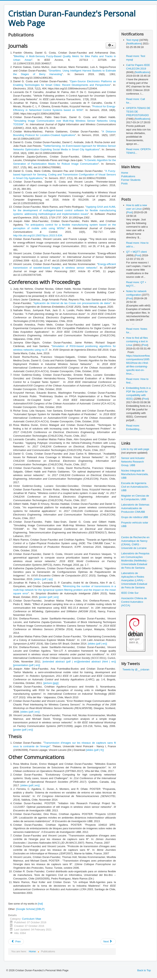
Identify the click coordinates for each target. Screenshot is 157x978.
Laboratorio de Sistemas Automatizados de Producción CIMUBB (135, 508)
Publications (128, 176)
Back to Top (144, 970)
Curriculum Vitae (31, 918)
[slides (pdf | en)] (97, 643)
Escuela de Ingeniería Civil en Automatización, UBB (135, 487)
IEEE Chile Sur (130, 592)
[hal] (40, 903)
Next (107, 941)
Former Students (131, 179)
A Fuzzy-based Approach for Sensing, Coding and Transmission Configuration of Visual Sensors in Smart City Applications (64, 174)
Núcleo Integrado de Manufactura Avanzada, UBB (134, 474)
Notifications (134, 43)
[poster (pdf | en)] (49, 597)
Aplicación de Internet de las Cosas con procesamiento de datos (72, 303)
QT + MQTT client (136, 251)
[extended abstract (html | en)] (97, 661)
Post (129, 212)
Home (124, 172)
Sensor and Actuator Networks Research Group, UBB (133, 462)
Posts (124, 183)
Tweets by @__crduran (135, 669)
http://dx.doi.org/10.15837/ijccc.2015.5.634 (37, 235)
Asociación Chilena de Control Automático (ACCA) (134, 602)
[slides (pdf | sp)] (43, 579)
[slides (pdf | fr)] (95, 749)
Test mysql (132, 39)
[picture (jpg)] (51, 683)
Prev (16, 941)
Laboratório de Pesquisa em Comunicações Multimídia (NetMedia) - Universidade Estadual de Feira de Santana (135, 560)
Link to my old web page (135, 449)
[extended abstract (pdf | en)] (60, 661)
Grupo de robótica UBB (134, 517)
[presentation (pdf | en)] (26, 665)
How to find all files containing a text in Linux (137, 341)
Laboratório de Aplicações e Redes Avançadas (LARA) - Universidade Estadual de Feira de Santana (134, 580)
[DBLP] (40, 909)
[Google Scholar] (26, 909)
